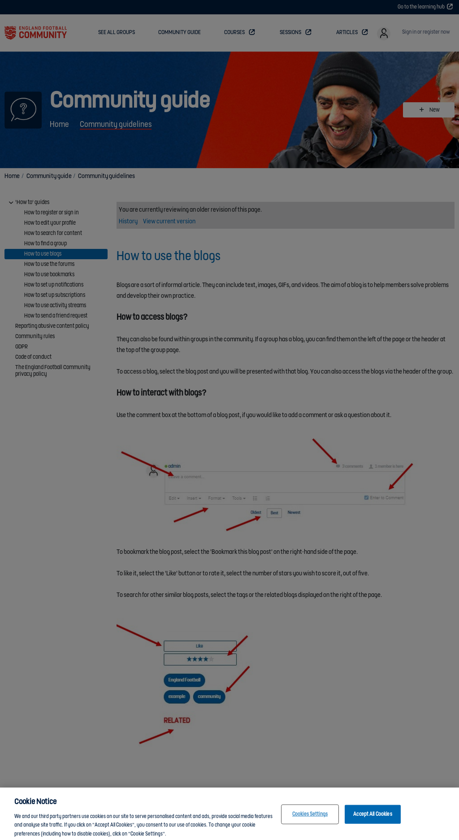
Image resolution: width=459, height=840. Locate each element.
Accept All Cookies (372, 820)
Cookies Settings (310, 820)
